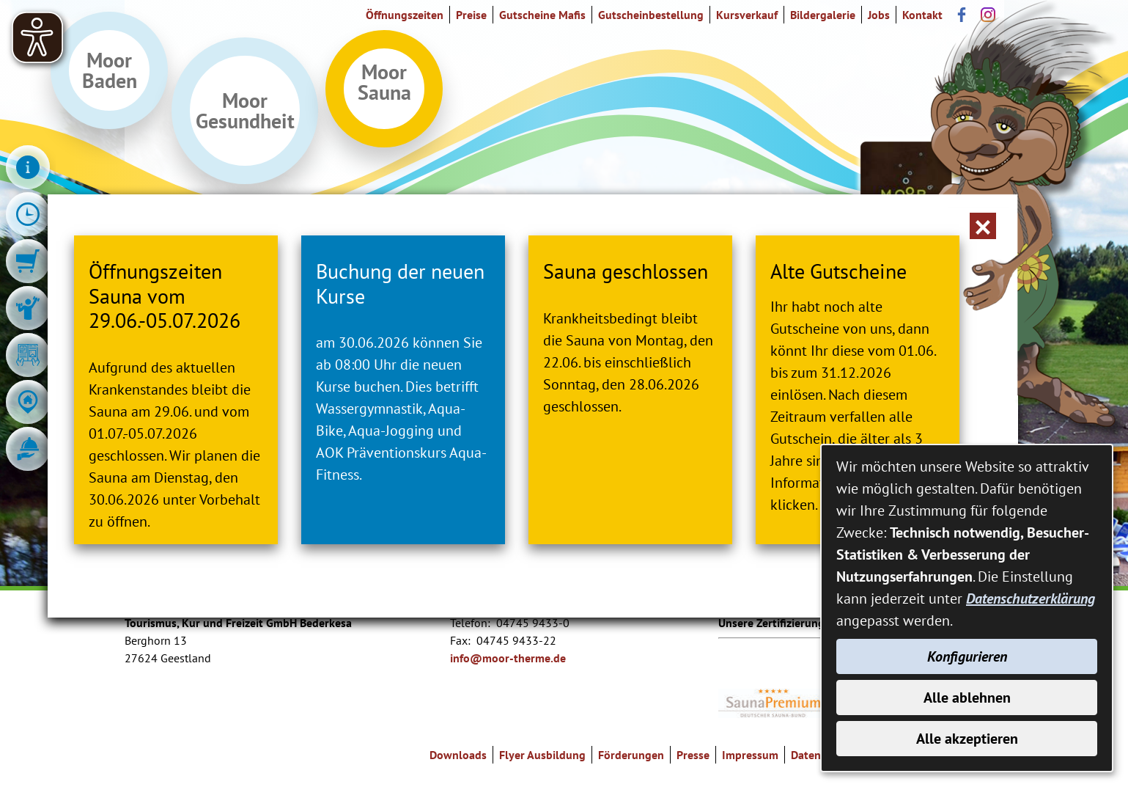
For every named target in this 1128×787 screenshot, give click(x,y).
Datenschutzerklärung (1030, 598)
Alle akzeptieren (967, 738)
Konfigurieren (967, 656)
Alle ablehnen (967, 697)
